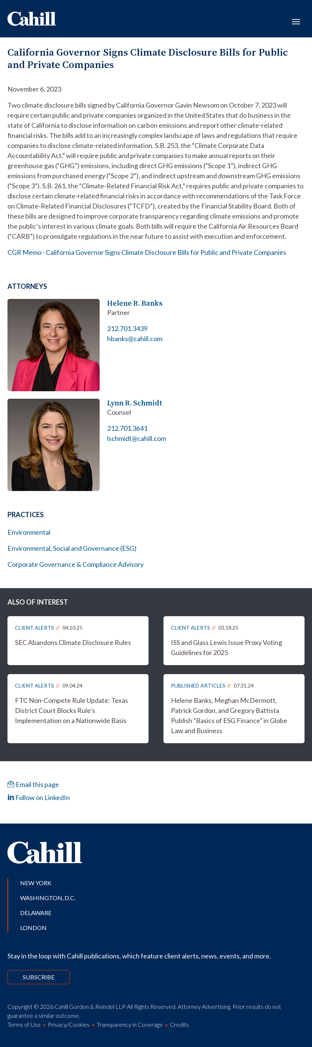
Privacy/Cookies (69, 1024)
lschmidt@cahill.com (136, 438)
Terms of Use (24, 1024)
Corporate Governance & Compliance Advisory (75, 564)
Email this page (33, 784)
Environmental (28, 532)
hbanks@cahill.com (134, 338)
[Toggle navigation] (296, 21)
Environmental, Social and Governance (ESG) (72, 548)
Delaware (36, 912)
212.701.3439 (127, 328)
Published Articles (198, 685)
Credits (179, 1024)
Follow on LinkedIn (38, 797)
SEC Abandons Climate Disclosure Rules (73, 642)
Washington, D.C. (47, 897)
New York (36, 882)
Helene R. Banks (134, 303)
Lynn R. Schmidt (134, 403)
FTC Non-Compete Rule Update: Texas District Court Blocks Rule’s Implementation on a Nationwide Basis (71, 710)
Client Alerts (34, 627)
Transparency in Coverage (130, 1024)
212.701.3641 (127, 428)
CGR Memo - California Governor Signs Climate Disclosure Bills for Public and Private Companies (146, 252)
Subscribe (38, 976)
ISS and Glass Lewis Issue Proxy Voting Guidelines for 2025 (226, 647)
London (33, 927)
